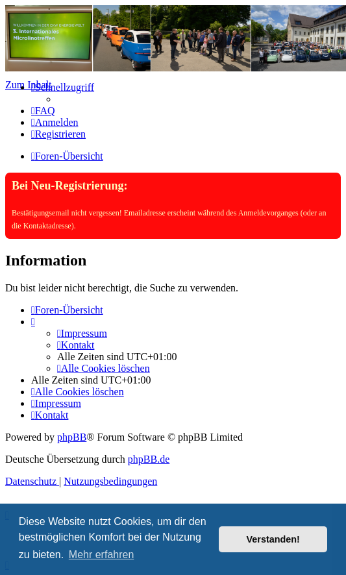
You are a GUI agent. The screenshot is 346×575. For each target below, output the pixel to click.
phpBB (71, 437)
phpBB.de (148, 459)
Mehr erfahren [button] (101, 554)
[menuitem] (43, 110)
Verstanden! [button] (273, 539)
